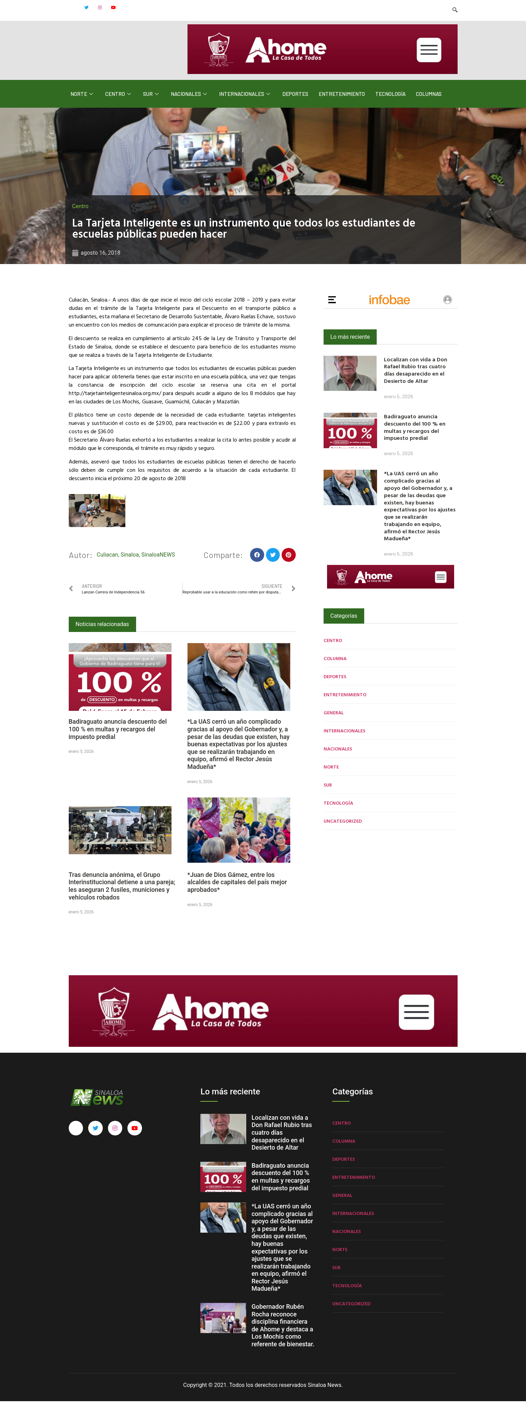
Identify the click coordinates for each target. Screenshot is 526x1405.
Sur (151, 98)
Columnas (429, 98)
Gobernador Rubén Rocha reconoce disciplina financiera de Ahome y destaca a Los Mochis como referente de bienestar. (282, 1329)
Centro (119, 98)
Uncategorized (343, 824)
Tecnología (390, 98)
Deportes (295, 98)
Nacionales (190, 98)
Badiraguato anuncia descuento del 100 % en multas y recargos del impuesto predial (118, 733)
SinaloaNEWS (158, 558)
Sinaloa (129, 558)
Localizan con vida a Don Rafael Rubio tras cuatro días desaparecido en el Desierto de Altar (415, 374)
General (334, 716)
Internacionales (245, 98)
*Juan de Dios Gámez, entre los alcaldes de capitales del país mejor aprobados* (237, 886)
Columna (335, 662)
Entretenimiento (342, 98)
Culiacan (107, 558)
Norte (82, 98)
